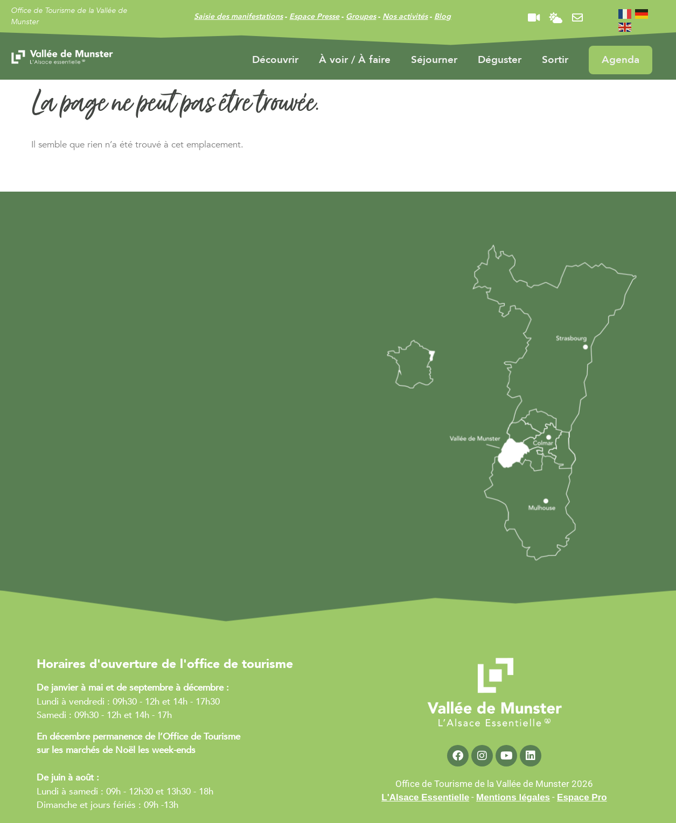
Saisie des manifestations (238, 16)
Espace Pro (582, 797)
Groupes (361, 16)
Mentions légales (513, 797)
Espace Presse (314, 16)
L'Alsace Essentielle (425, 797)
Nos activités (405, 16)
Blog (442, 16)
